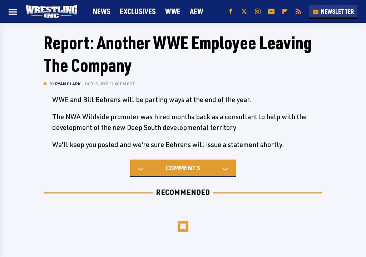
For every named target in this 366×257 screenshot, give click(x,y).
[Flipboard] (285, 12)
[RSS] (298, 12)
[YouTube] (271, 12)
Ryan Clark (67, 83)
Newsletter (333, 11)
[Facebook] (230, 12)
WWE (172, 11)
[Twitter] (244, 12)
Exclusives (138, 11)
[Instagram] (257, 12)
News (101, 11)
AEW (196, 11)
